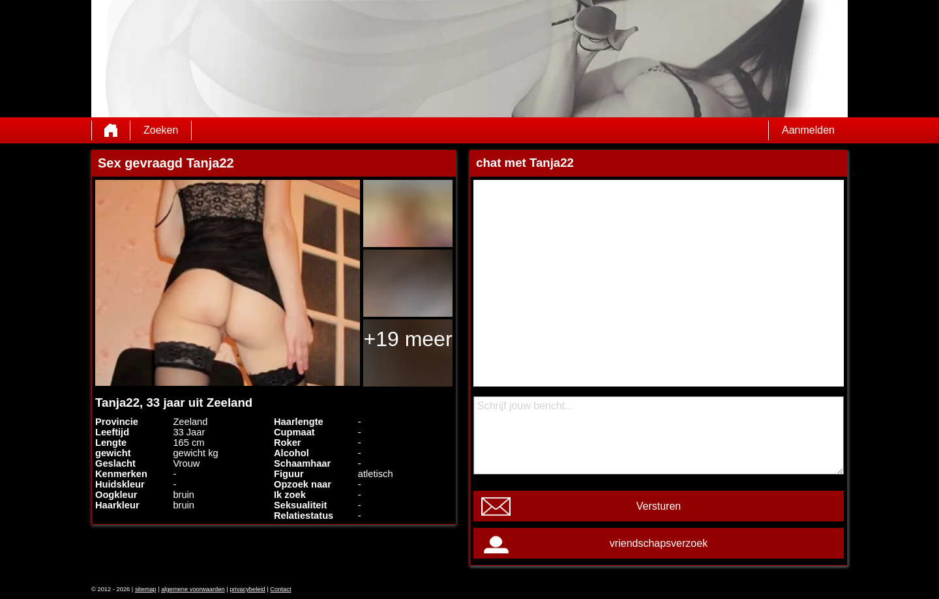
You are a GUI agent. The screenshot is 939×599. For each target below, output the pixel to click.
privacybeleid (247, 589)
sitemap (145, 589)
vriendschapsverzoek (659, 543)
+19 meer (407, 339)
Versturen (658, 506)
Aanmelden (808, 130)
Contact (280, 589)
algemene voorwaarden (193, 589)
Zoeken (160, 130)
